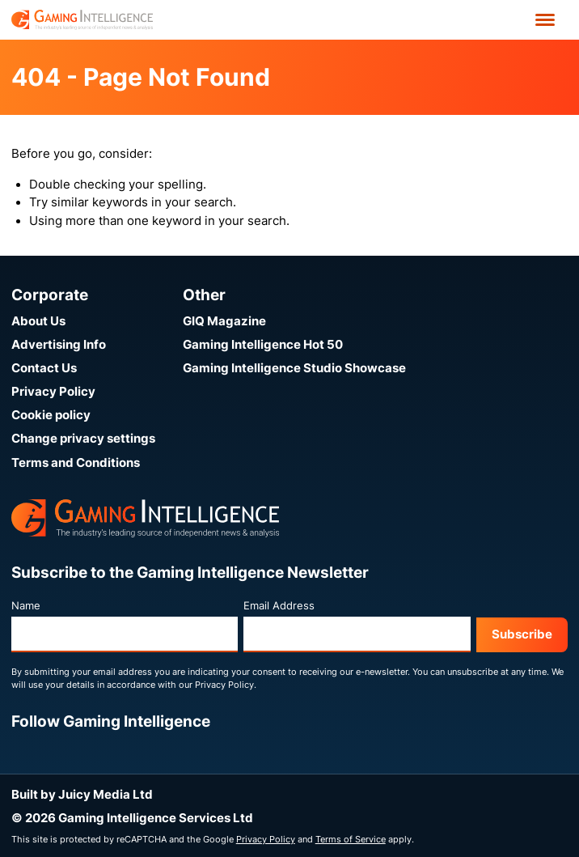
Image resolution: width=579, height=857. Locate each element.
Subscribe (522, 634)
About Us (38, 321)
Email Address (279, 606)
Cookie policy (51, 415)
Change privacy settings (83, 438)
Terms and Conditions (75, 463)
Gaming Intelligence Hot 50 (263, 344)
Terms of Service (350, 839)
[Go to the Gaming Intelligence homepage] (82, 20)
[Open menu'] (544, 20)
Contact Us (44, 368)
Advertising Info (58, 344)
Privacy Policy (53, 391)
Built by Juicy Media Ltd (82, 794)
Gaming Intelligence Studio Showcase (294, 368)
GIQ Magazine (224, 321)
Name (25, 606)
